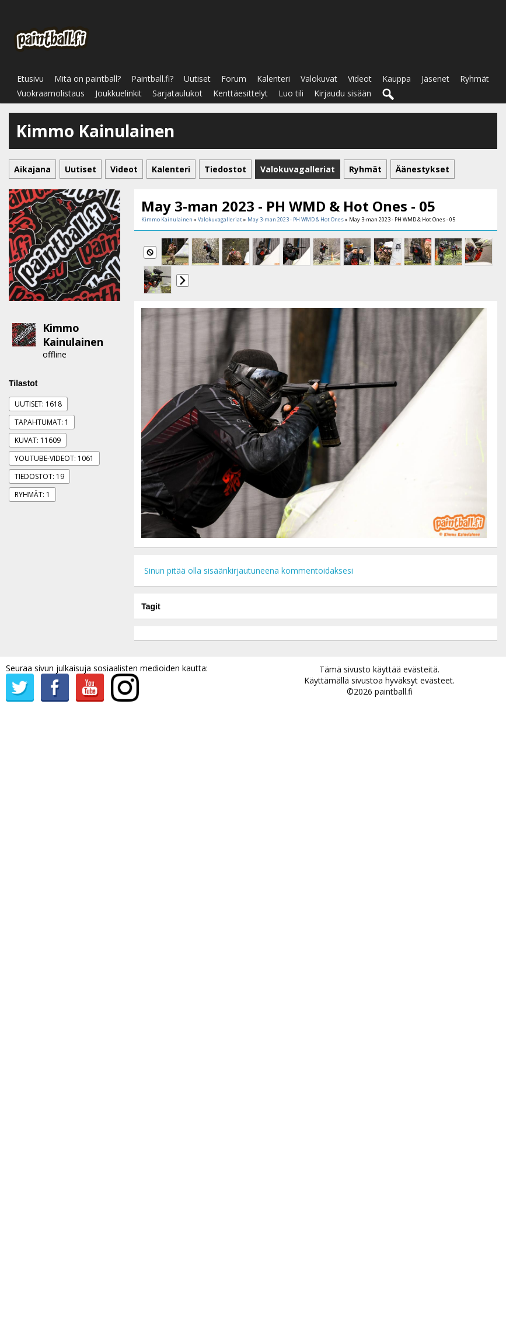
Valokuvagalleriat (220, 219)
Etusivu (30, 78)
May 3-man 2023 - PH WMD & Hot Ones (295, 219)
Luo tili (290, 93)
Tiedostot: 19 (39, 476)
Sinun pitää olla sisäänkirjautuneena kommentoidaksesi (248, 570)
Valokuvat (319, 78)
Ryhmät (474, 78)
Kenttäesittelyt (240, 93)
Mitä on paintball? (87, 78)
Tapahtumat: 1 (42, 422)
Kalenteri (273, 78)
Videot (360, 78)
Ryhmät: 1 (32, 494)
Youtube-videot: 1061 (54, 458)
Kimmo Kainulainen (73, 335)
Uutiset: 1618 (38, 404)
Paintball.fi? (152, 78)
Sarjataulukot (177, 93)
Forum (233, 78)
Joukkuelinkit (118, 93)
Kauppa (396, 78)
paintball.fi (394, 691)
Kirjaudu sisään (342, 93)
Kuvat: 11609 (38, 440)
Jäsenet (435, 78)
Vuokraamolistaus (51, 93)
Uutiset (197, 78)
